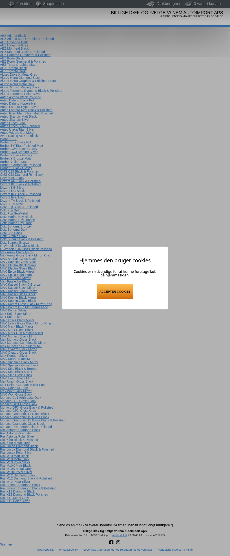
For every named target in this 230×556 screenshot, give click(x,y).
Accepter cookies (115, 291)
